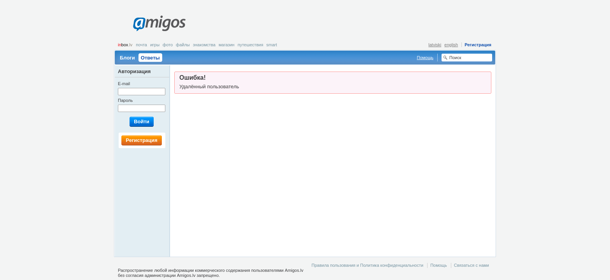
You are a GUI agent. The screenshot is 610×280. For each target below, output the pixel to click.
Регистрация (478, 44)
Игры (155, 44)
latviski (434, 44)
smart (271, 44)
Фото (168, 44)
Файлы (183, 44)
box (125, 44)
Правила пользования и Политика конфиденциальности (367, 265)
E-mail (124, 83)
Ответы (150, 58)
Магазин (227, 44)
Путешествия (250, 44)
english (451, 44)
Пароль (125, 100)
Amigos (159, 23)
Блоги (127, 58)
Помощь (425, 57)
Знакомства (204, 44)
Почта (141, 44)
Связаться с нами (471, 265)
